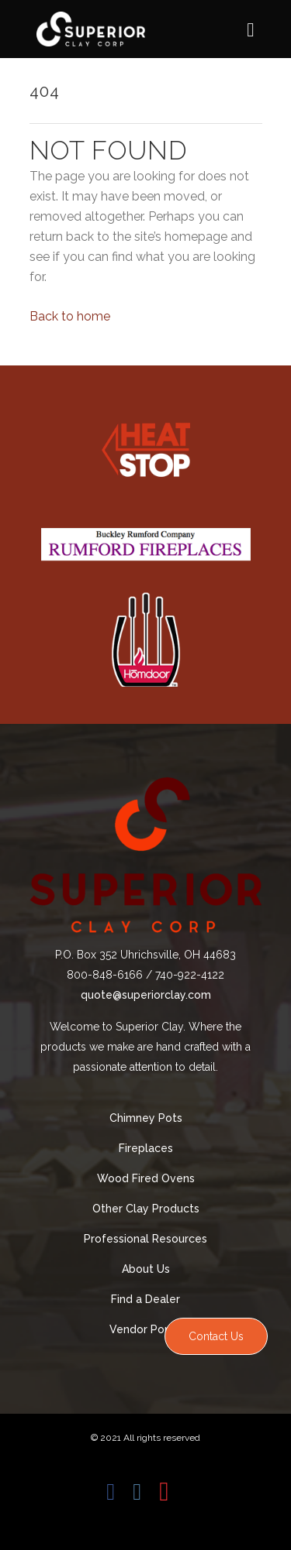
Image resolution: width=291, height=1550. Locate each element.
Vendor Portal (145, 1329)
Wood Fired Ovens (146, 1178)
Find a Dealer (145, 1299)
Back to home (69, 316)
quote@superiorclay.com (146, 995)
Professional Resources (145, 1239)
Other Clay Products (145, 1208)
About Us (146, 1269)
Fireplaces (146, 1148)
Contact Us (216, 1336)
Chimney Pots (145, 1118)
